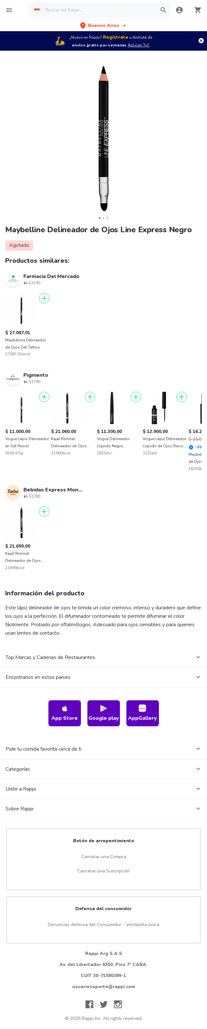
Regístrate (115, 37)
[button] (103, 25)
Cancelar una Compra (103, 857)
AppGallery (142, 713)
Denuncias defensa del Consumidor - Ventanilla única (103, 924)
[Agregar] (44, 298)
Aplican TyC (138, 45)
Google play (103, 713)
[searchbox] (99, 10)
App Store (64, 713)
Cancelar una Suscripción (103, 871)
